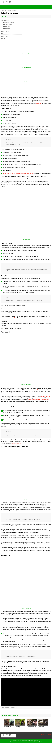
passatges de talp (45, 396)
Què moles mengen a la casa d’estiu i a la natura (31, 727)
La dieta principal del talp (11, 317)
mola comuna (39, 103)
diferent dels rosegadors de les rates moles (38, 399)
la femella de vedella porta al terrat (32, 389)
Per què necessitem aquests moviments (11, 33)
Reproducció (4, 36)
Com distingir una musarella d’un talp (19, 727)
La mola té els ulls (7, 726)
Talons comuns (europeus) (41, 727)
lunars (43, 128)
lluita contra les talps (17, 443)
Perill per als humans (6, 39)
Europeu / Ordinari (8, 22)
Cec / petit (6, 26)
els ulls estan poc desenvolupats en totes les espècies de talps (18, 173)
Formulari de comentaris (45, 734)
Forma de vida (5, 31)
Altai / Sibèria (7, 24)
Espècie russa (5, 20)
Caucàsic (6, 28)
